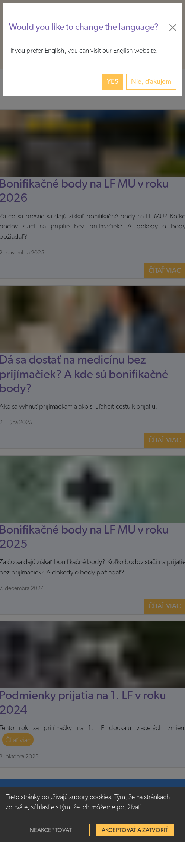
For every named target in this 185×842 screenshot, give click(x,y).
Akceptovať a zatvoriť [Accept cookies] (135, 830)
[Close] (172, 27)
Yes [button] (112, 81)
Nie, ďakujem (151, 81)
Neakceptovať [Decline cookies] (50, 830)
